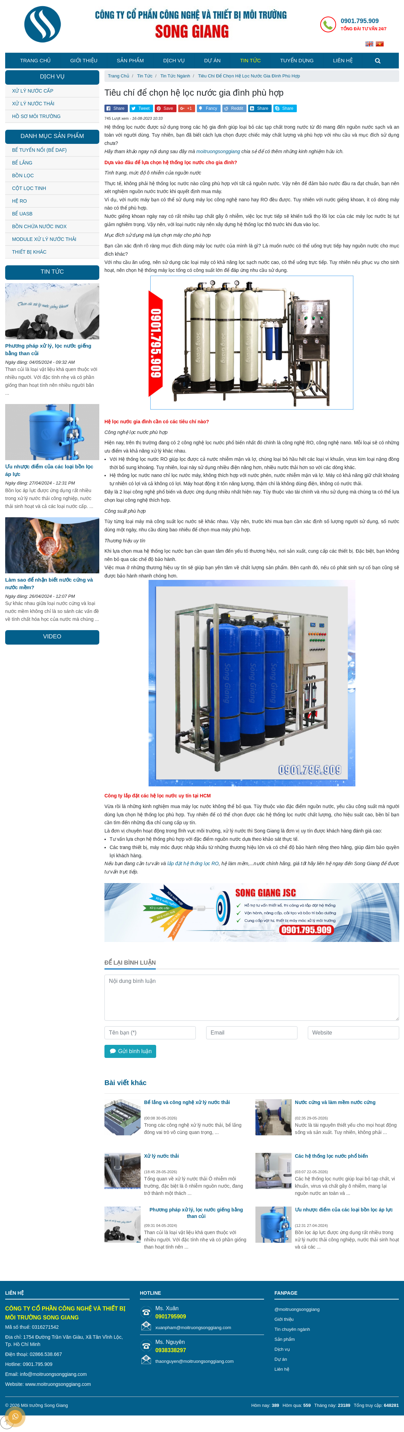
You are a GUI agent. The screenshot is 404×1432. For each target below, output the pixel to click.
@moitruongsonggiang (297, 1309)
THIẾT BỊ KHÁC (29, 252)
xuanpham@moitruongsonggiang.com (193, 1327)
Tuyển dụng (297, 60)
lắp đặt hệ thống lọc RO (193, 863)
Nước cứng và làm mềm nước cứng (335, 1102)
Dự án (212, 60)
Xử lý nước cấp (32, 91)
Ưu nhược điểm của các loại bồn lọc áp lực (344, 1209)
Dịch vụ (174, 60)
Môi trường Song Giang (44, 1405)
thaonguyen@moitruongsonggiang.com (194, 1361)
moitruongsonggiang (218, 151)
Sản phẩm (130, 60)
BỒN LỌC (23, 175)
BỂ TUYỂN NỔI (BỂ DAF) (39, 150)
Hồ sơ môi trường (36, 116)
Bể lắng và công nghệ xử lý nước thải (187, 1102)
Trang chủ (35, 60)
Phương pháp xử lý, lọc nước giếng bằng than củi (196, 1213)
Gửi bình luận (130, 1051)
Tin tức (250, 60)
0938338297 (170, 1350)
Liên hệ (342, 60)
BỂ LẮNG (22, 163)
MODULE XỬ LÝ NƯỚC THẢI (44, 239)
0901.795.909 (360, 21)
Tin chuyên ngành (292, 1329)
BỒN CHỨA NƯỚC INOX (39, 226)
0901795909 (170, 1316)
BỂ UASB (22, 213)
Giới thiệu (84, 60)
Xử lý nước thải (161, 1156)
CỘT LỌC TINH (29, 188)
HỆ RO (19, 201)
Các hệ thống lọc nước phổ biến (331, 1156)
